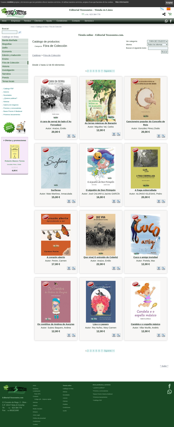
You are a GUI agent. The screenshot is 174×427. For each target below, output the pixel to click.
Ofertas (65, 391)
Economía (7, 51)
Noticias (6, 101)
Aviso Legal (36, 415)
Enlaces (35, 412)
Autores (6, 92)
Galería (35, 405)
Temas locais (8, 81)
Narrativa (6, 74)
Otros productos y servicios (102, 384)
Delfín (5, 48)
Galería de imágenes (11, 105)
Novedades (7, 95)
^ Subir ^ (164, 366)
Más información (122, 2)
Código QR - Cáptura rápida (42, 399)
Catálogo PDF (8, 88)
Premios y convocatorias (12, 108)
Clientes (38, 21)
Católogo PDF (97, 400)
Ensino (5, 59)
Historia (5, 66)
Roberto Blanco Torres (15, 161)
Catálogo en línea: (10, 37)
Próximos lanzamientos (11, 114)
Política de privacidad (39, 418)
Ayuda (49, 21)
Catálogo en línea (42, 27)
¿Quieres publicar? (10, 98)
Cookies (35, 424)
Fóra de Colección (10, 62)
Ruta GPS (37, 393)
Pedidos (65, 404)
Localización (36, 391)
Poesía (5, 77)
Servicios (89, 21)
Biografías (7, 44)
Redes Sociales (37, 408)
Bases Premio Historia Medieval (103, 394)
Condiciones (62, 21)
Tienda (27, 21)
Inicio (4, 21)
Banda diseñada (9, 40)
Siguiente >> (109, 71)
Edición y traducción (11, 55)
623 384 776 (92, 14)
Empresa (15, 21)
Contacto (76, 21)
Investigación (8, 70)
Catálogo (36, 55)
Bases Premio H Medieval (12, 111)
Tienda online (67, 385)
